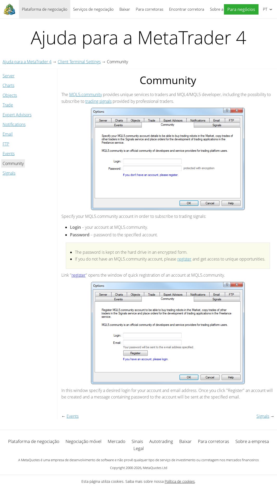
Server (9, 76)
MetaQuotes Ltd (155, 467)
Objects (10, 95)
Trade (8, 105)
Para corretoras (149, 9)
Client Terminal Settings (79, 62)
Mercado (116, 441)
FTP (6, 144)
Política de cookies (180, 481)
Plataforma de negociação (44, 9)
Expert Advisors (17, 115)
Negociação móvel (83, 441)
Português (264, 9)
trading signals (98, 101)
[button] (239, 9)
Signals (9, 173)
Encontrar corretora (186, 9)
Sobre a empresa (252, 441)
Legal (138, 448)
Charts (8, 85)
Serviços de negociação (93, 9)
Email (8, 134)
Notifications (14, 124)
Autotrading (161, 441)
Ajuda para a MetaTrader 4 (27, 62)
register (184, 259)
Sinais (137, 441)
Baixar (124, 9)
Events (9, 153)
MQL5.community (85, 94)
